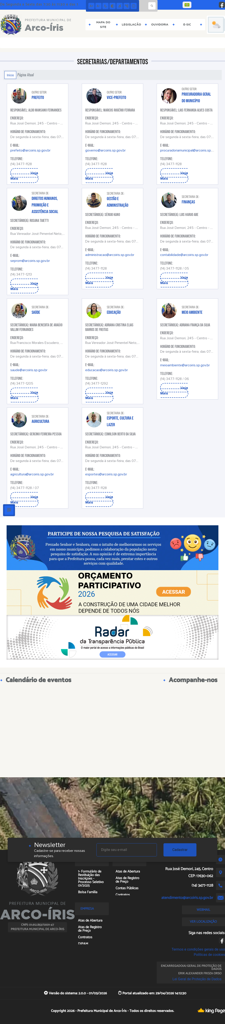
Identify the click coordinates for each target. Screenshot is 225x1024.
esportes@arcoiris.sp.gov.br (106, 474)
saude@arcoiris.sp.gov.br (28, 370)
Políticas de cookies (209, 955)
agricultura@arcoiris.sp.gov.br (32, 474)
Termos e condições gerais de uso (198, 949)
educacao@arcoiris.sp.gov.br (106, 370)
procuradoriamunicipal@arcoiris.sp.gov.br (190, 150)
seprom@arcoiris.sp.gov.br (30, 261)
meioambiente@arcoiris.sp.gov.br (185, 365)
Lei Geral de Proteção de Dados (196, 979)
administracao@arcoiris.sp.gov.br (109, 255)
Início (10, 75)
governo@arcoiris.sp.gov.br (105, 150)
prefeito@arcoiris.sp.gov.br (30, 150)
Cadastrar (180, 850)
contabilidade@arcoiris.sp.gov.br (184, 255)
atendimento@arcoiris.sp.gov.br (187, 897)
